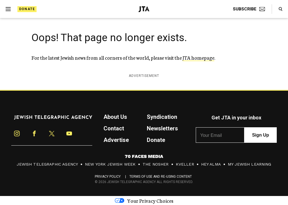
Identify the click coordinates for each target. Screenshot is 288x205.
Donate (27, 9)
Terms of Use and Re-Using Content (160, 177)
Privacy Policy (108, 177)
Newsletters (162, 128)
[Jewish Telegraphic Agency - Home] (144, 9)
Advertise (116, 140)
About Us (115, 116)
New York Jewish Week (110, 164)
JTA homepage (198, 57)
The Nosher (156, 164)
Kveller (185, 164)
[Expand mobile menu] (8, 9)
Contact (114, 128)
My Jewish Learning (249, 164)
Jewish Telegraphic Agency (47, 164)
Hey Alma (211, 164)
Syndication (162, 116)
